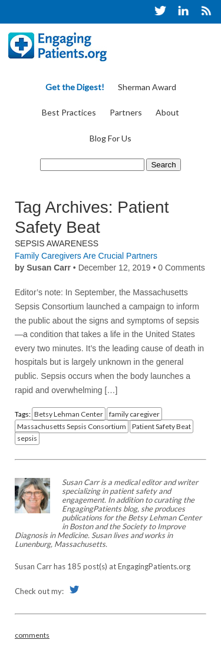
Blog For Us (110, 138)
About (167, 112)
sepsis (27, 438)
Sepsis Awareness (56, 243)
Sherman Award (147, 87)
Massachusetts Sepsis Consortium (71, 426)
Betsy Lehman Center (68, 414)
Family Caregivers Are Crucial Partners (86, 255)
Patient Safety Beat (161, 426)
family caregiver (134, 414)
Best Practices (69, 112)
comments (32, 635)
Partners (126, 112)
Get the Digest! (74, 87)
